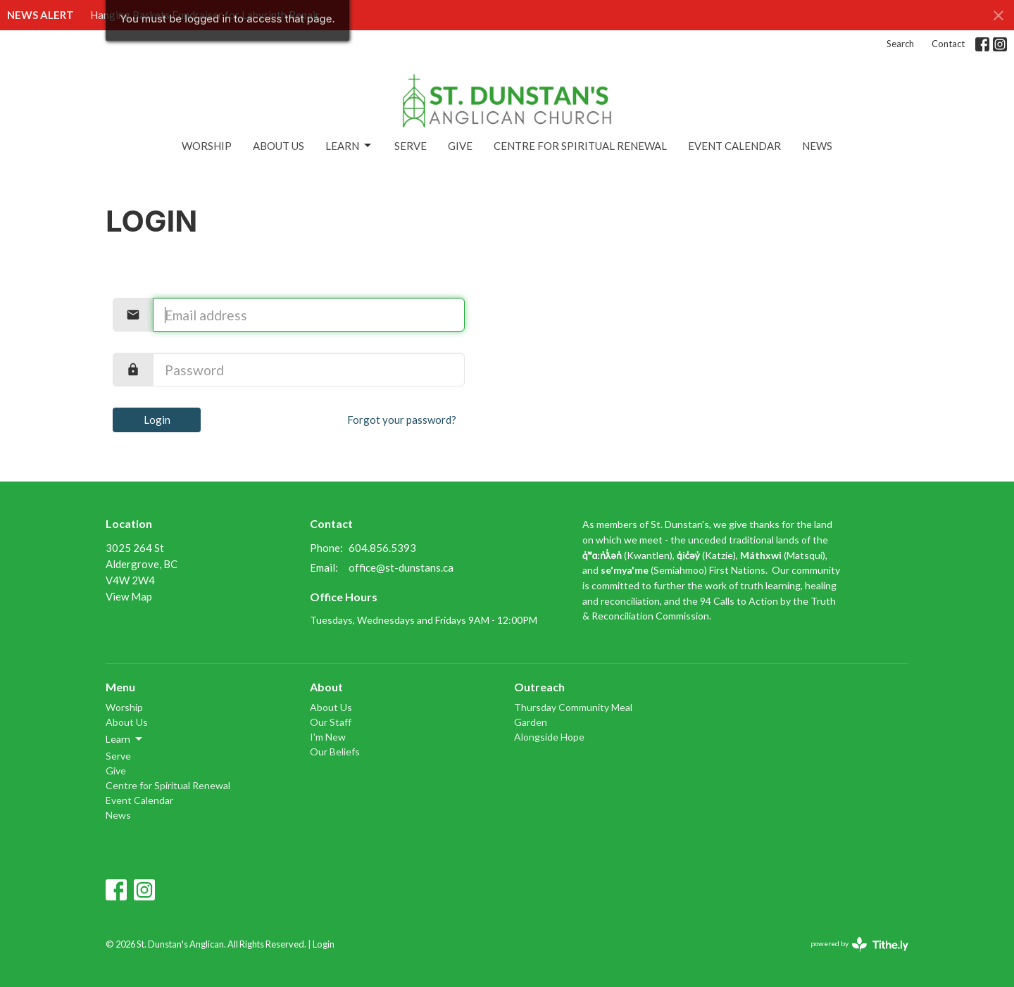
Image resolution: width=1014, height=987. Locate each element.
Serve (410, 145)
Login (157, 419)
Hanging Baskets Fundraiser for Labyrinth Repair (205, 14)
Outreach (539, 686)
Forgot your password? (401, 419)
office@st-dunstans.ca (401, 567)
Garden (530, 722)
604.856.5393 (382, 547)
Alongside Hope (549, 737)
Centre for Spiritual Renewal (580, 145)
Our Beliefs (335, 751)
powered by (859, 944)
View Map (129, 596)
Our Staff (330, 722)
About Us (278, 145)
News (817, 145)
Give (460, 145)
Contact (948, 43)
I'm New (328, 737)
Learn (349, 146)
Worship (207, 145)
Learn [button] (125, 739)
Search (900, 43)
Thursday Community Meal (573, 707)
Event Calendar (734, 145)
